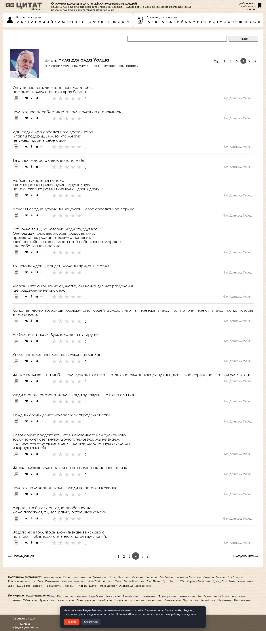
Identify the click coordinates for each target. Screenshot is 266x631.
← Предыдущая (21, 556)
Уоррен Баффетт (198, 581)
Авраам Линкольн (189, 577)
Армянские (46, 600)
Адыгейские (130, 596)
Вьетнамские (65, 600)
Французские (167, 596)
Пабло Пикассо (119, 577)
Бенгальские (187, 596)
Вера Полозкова (48, 581)
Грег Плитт (153, 581)
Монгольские (172, 600)
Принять (71, 621)
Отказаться (91, 621)
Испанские (137, 600)
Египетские (154, 600)
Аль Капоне (166, 577)
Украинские (79, 596)
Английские (221, 596)
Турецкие (14, 600)
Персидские (242, 600)
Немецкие (224, 600)
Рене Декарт (108, 585)
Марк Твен (114, 581)
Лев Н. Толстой (88, 585)
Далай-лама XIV (173, 581)
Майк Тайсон (96, 581)
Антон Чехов (245, 581)
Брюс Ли (38, 585)
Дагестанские (86, 600)
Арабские (238, 596)
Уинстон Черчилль (73, 581)
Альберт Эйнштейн (144, 577)
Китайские (204, 596)
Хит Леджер (235, 577)
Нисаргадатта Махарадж (89, 577)
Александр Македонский (135, 585)
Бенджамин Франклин (61, 585)
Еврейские (96, 596)
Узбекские (30, 600)
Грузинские (148, 596)
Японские (121, 600)
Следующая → (245, 556)
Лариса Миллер (214, 577)
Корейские (208, 600)
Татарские (113, 596)
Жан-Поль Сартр (19, 585)
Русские (62, 596)
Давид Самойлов (224, 581)
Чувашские (190, 600)
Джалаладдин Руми (57, 577)
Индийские (105, 600)
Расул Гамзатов (134, 581)
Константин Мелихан (21, 581)
